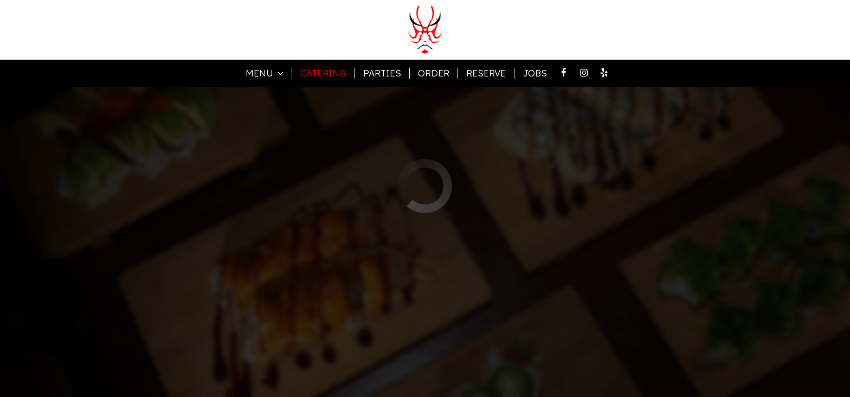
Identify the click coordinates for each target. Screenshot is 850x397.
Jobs (535, 73)
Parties (382, 73)
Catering (323, 73)
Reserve (486, 73)
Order (433, 73)
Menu (265, 73)
